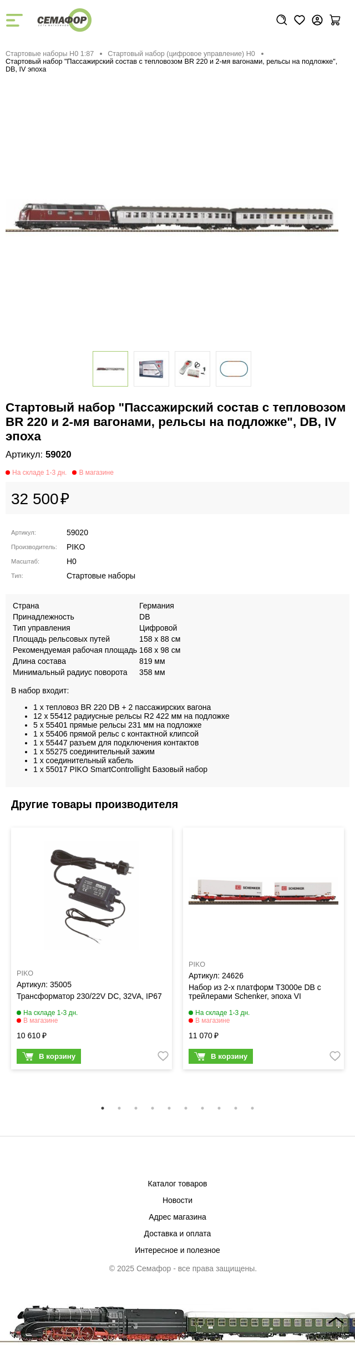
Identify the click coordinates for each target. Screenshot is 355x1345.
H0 (72, 561)
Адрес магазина (177, 1216)
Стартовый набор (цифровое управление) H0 (181, 54)
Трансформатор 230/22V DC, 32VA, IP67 (89, 996)
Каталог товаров (177, 1183)
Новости (177, 1200)
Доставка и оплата (177, 1233)
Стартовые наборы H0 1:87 (50, 54)
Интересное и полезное (177, 1250)
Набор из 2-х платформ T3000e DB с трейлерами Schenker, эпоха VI (255, 992)
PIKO (76, 546)
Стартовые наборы (101, 575)
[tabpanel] (91, 951)
